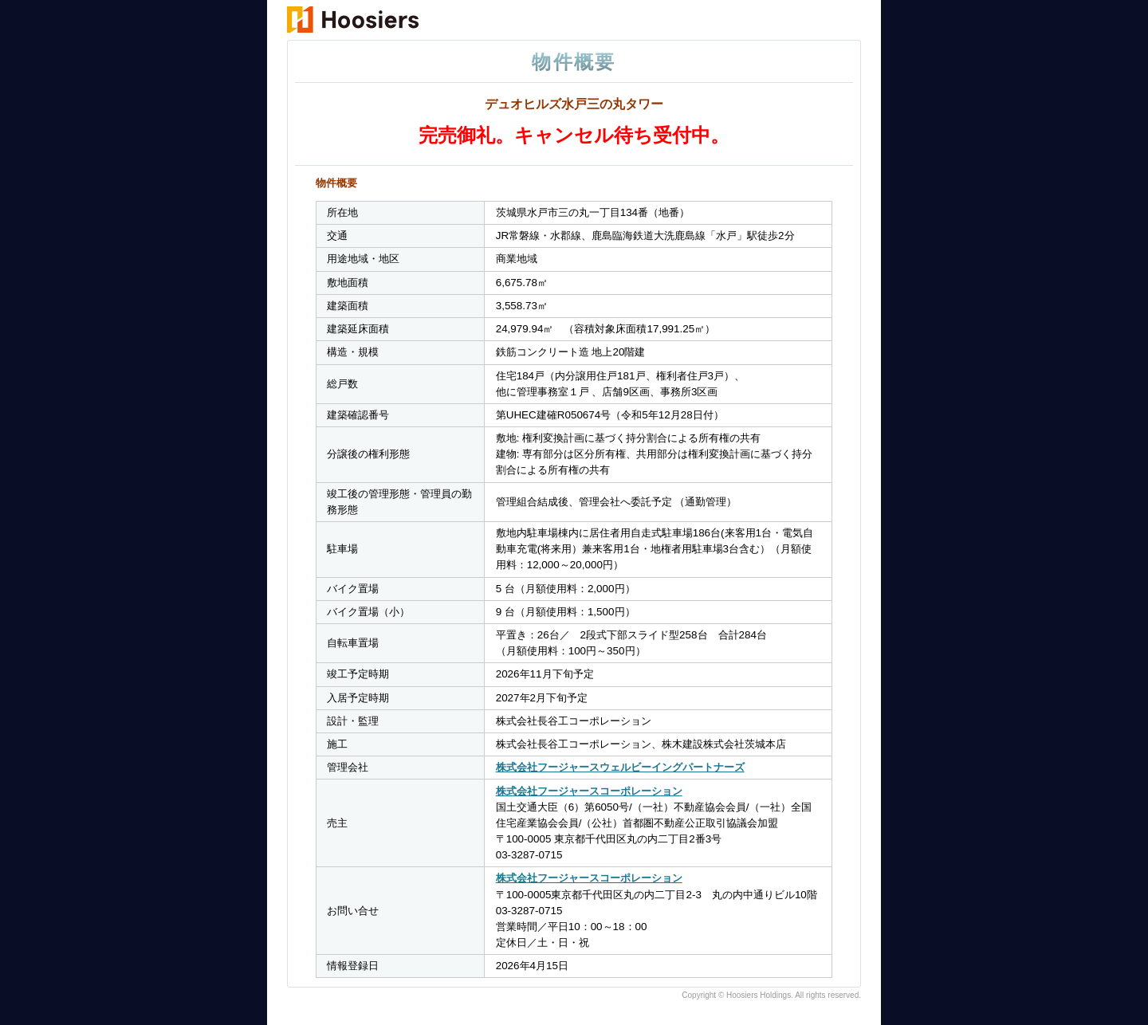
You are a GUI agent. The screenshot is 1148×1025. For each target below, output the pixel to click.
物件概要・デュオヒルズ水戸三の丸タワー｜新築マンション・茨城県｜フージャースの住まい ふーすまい (420, 20)
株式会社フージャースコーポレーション (589, 791)
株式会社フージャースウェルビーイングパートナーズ (620, 767)
